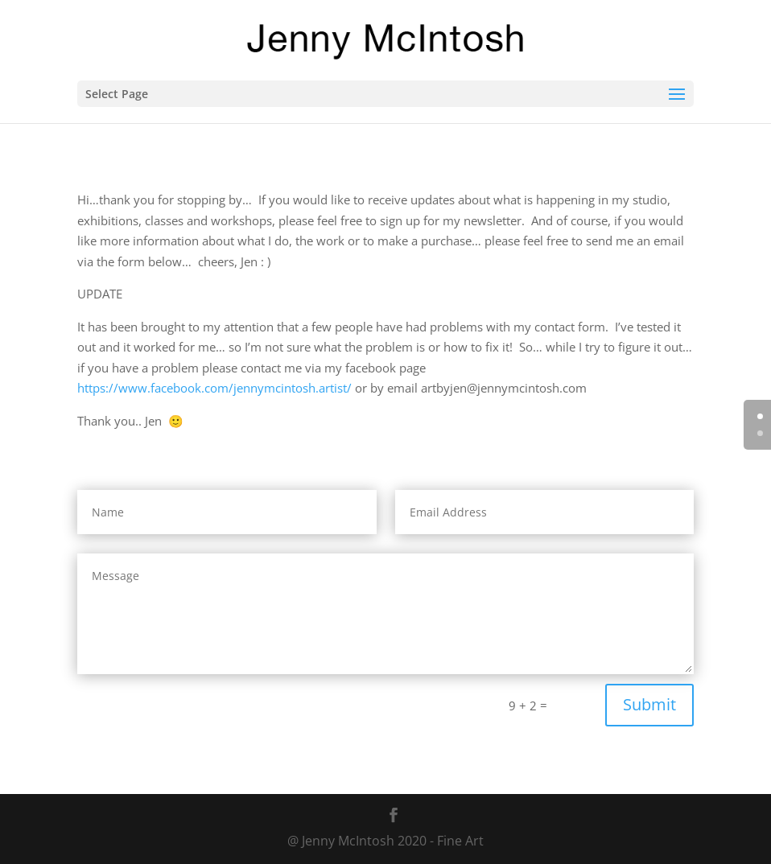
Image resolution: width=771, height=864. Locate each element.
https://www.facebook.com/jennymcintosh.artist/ (214, 388)
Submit (649, 704)
